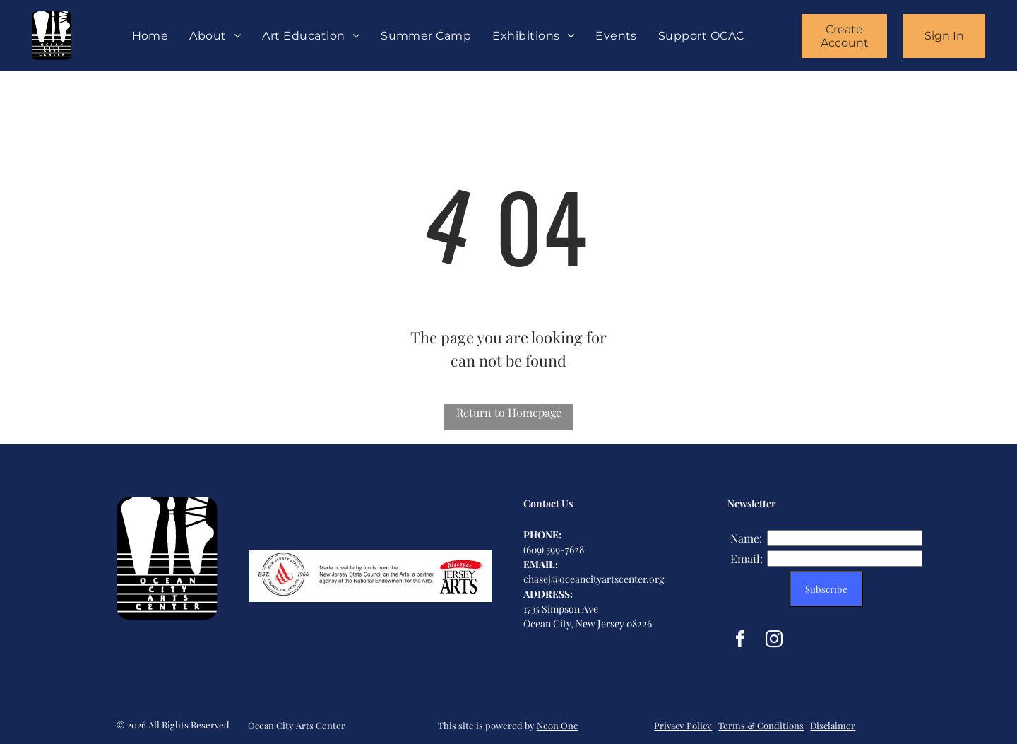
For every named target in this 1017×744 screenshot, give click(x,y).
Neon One (557, 725)
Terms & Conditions (761, 725)
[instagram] (774, 641)
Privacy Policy (683, 725)
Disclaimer (832, 725)
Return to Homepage (508, 412)
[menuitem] (150, 35)
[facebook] (740, 641)
